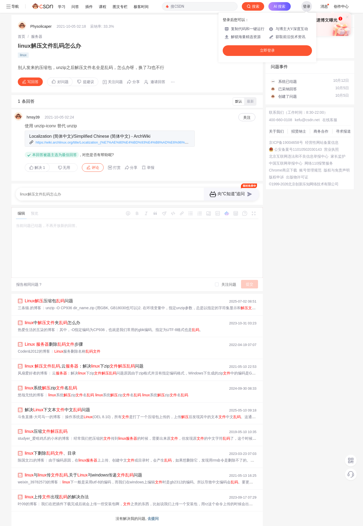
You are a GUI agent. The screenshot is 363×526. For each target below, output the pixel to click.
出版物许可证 (297, 177)
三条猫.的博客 (29, 308)
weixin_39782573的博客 (38, 482)
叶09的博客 (27, 504)
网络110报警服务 (319, 163)
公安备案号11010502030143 (298, 149)
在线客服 (329, 120)
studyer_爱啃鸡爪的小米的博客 (43, 438)
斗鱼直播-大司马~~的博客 (39, 417)
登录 (306, 6)
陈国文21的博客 (31, 460)
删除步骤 (54, 344)
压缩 (46, 431)
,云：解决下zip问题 (84, 366)
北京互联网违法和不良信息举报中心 (298, 156)
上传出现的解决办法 (57, 497)
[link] (21, 36)
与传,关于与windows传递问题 (83, 475)
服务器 (36, 36)
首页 (21, 36)
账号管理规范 (310, 170)
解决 (37, 167)
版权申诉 (276, 177)
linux (23, 55)
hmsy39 (33, 117)
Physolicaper (41, 26)
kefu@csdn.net (307, 120)
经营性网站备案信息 (322, 142)
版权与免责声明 (337, 170)
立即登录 (267, 50)
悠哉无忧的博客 (31, 395)
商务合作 (321, 131)
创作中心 (341, 6)
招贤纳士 (298, 131)
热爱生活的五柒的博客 (36, 330)
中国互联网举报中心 (285, 163)
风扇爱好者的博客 (33, 373)
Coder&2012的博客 (34, 351)
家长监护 (338, 156)
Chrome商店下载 (283, 170)
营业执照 (331, 149)
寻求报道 (343, 131)
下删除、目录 (50, 453)
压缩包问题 (49, 301)
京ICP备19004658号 (286, 142)
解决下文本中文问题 (57, 409)
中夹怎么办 (52, 322)
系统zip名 (51, 388)
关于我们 (276, 131)
